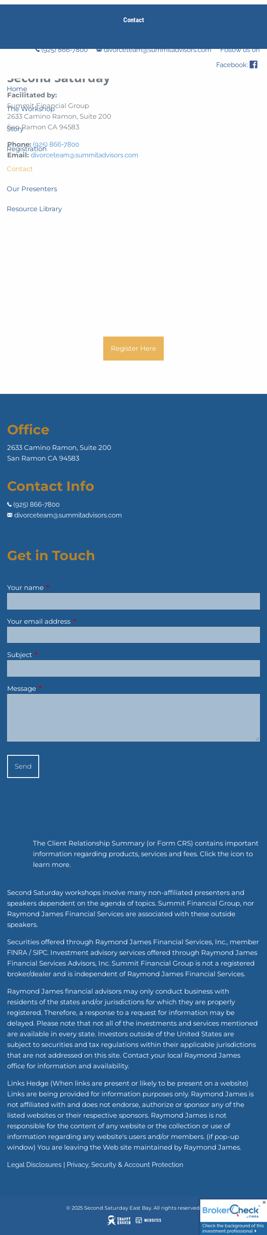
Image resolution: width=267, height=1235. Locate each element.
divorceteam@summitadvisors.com (157, 50)
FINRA (17, 953)
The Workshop (31, 108)
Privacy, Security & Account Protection (125, 1165)
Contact (20, 168)
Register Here (133, 348)
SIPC (40, 953)
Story (15, 128)
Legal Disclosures (34, 1165)
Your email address (73, 621)
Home (17, 88)
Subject (54, 654)
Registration (27, 148)
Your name (60, 587)
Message (56, 688)
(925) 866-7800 (64, 50)
